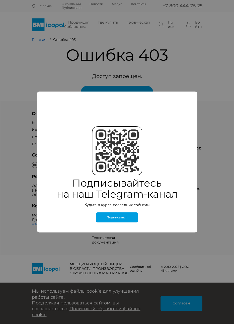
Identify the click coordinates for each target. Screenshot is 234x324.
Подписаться (117, 217)
